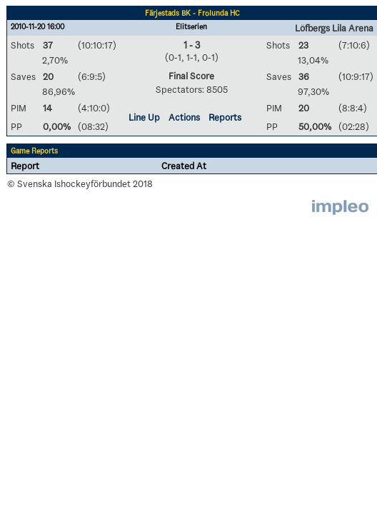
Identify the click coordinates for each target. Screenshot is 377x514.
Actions (184, 117)
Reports (224, 117)
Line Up (144, 117)
